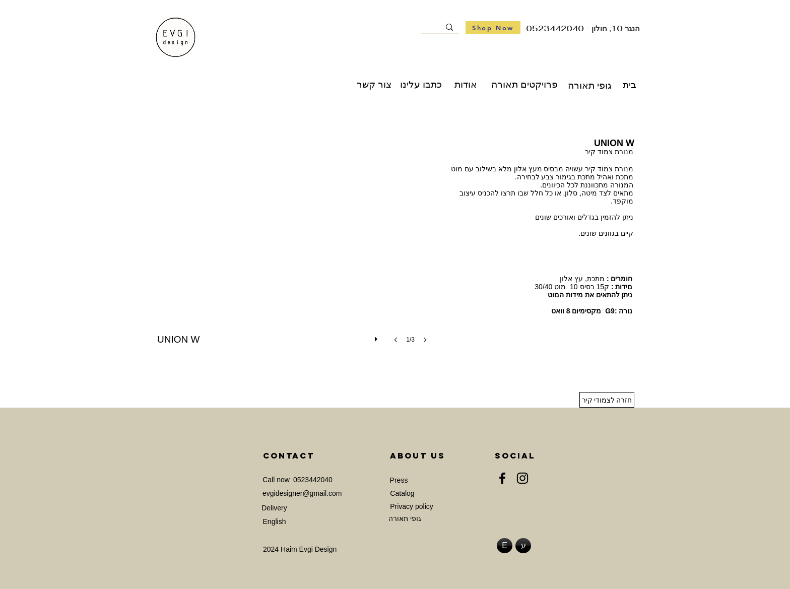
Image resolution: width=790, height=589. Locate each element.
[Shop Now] (493, 27)
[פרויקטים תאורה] (524, 85)
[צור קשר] (374, 85)
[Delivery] (274, 508)
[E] (504, 545)
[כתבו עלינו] (421, 85)
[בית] (629, 85)
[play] (377, 336)
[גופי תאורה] (590, 85)
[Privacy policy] (411, 506)
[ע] (523, 545)
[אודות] (465, 85)
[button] (295, 249)
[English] (274, 522)
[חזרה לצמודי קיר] (606, 400)
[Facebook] (502, 478)
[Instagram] (522, 478)
